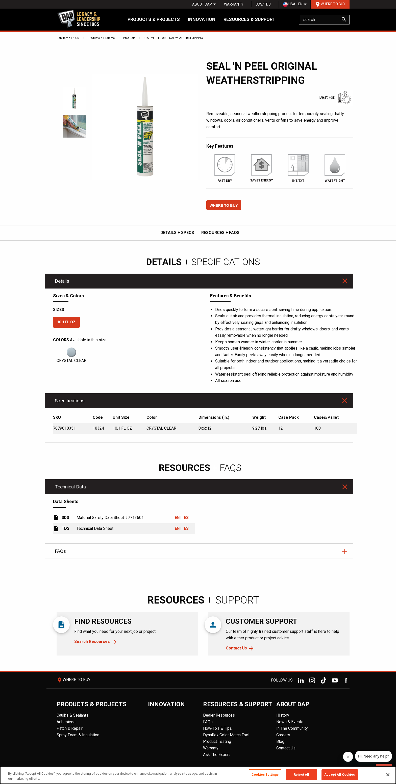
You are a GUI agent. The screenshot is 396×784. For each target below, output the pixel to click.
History (282, 715)
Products (129, 38)
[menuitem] (202, 4)
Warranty (233, 4)
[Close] (387, 774)
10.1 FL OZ (66, 322)
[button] (223, 205)
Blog (280, 741)
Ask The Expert (216, 754)
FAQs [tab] (60, 551)
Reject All (301, 774)
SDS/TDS (263, 4)
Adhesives (66, 721)
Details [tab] (62, 281)
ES (186, 517)
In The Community (292, 728)
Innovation (201, 19)
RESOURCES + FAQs (220, 232)
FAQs (208, 721)
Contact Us (236, 648)
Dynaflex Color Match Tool (226, 735)
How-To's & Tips (217, 728)
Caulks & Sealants (72, 715)
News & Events (289, 721)
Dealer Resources (219, 715)
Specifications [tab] (70, 401)
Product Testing (217, 741)
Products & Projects (154, 19)
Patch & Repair (70, 728)
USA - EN (293, 4)
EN (177, 517)
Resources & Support (249, 19)
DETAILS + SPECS (177, 232)
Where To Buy (330, 4)
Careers (283, 735)
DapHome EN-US (68, 38)
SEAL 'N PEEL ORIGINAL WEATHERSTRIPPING (173, 38)
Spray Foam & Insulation (78, 735)
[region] (198, 775)
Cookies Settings (265, 774)
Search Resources (92, 641)
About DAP (202, 4)
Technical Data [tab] (70, 487)
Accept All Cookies (339, 774)
